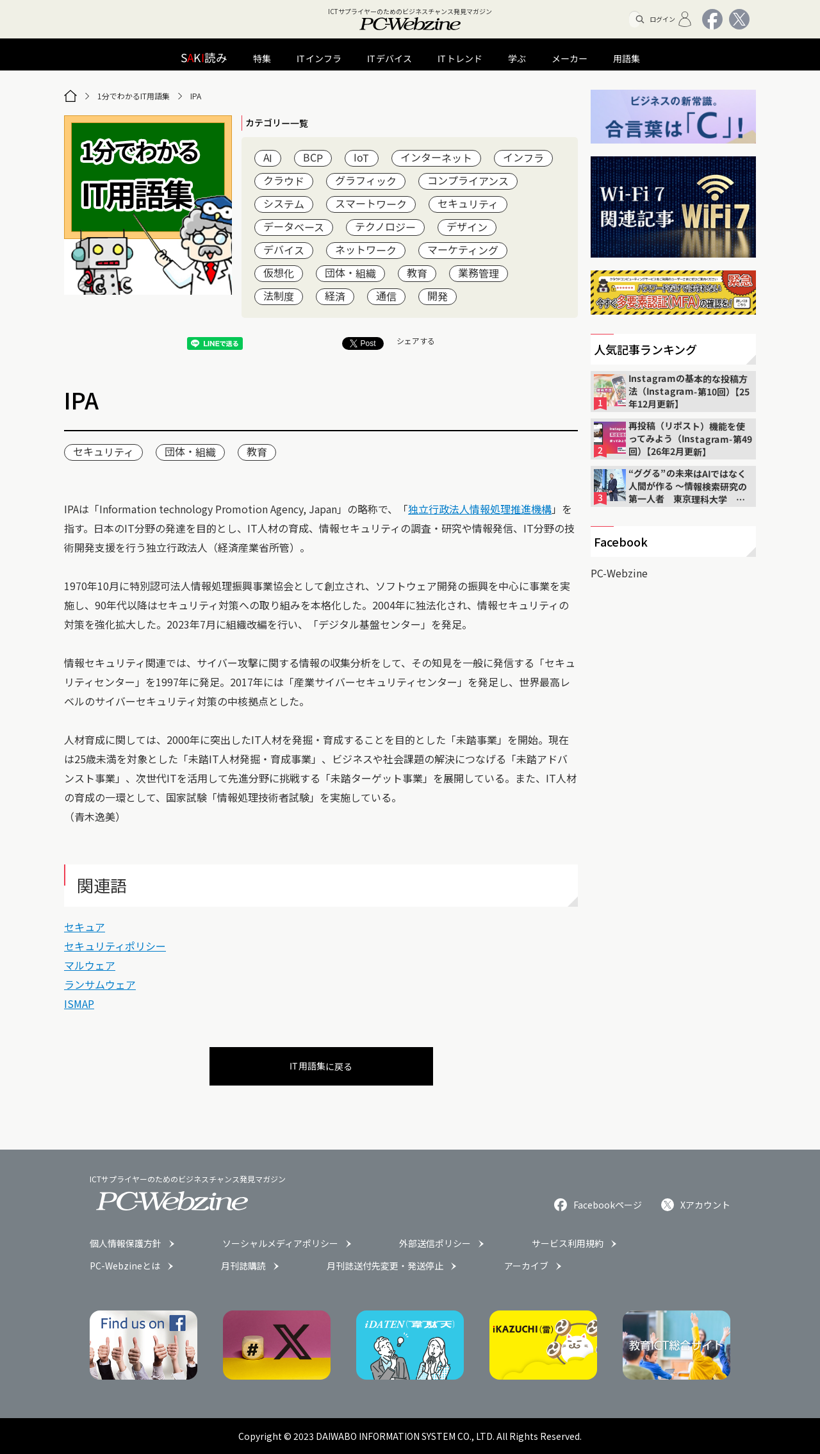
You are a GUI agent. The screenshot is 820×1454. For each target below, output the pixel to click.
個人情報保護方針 (125, 1243)
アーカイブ (526, 1265)
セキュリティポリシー (115, 946)
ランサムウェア (100, 984)
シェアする (416, 340)
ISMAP (79, 1003)
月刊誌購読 (243, 1265)
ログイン (671, 19)
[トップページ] (70, 96)
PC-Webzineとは (125, 1265)
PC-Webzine (619, 573)
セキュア (84, 926)
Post (362, 343)
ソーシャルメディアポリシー (280, 1243)
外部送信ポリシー (435, 1243)
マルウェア (89, 965)
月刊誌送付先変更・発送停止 (385, 1265)
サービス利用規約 (567, 1243)
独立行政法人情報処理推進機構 (480, 508)
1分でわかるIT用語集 (133, 95)
